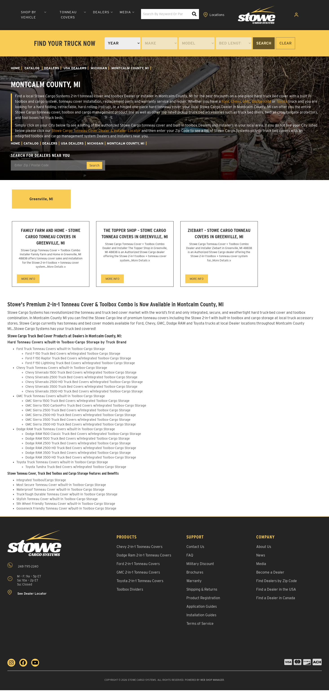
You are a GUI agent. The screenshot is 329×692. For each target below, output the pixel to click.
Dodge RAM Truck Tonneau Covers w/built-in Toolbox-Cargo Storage (65, 431)
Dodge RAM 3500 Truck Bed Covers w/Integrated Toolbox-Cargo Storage (78, 454)
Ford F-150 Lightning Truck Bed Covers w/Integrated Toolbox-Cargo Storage (80, 365)
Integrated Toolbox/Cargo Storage (41, 482)
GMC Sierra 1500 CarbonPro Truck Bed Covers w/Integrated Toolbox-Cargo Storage (85, 407)
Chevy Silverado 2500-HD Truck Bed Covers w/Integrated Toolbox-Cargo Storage (84, 384)
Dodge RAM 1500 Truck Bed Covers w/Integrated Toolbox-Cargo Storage (77, 440)
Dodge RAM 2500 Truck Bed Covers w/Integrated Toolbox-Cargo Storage (78, 445)
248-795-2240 (22, 567)
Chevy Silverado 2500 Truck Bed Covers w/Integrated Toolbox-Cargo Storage (81, 379)
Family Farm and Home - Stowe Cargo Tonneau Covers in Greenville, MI (50, 237)
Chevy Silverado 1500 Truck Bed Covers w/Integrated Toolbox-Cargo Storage (81, 374)
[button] (84, 15)
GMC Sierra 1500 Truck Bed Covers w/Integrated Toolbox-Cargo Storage (77, 403)
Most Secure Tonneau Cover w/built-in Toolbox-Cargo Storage (61, 486)
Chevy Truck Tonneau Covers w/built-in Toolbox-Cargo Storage (61, 370)
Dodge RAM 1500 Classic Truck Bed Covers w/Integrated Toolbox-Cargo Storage (83, 436)
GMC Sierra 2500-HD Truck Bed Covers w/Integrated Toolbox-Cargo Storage (80, 417)
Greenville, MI (41, 199)
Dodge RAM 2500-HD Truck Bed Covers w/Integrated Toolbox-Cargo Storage (80, 450)
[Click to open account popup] (299, 15)
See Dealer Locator (26, 594)
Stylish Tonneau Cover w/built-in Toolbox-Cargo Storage (57, 501)
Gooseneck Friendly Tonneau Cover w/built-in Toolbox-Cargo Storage (66, 510)
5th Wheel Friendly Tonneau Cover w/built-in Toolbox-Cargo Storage (65, 505)
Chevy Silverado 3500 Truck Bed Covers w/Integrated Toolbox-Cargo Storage (81, 388)
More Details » (56, 268)
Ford (225, 101)
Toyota (281, 101)
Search (263, 43)
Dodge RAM (261, 101)
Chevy (236, 101)
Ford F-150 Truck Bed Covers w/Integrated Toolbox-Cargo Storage (72, 355)
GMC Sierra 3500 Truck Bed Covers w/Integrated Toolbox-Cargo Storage (77, 421)
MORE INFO (28, 280)
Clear (285, 43)
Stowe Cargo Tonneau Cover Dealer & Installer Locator (96, 131)
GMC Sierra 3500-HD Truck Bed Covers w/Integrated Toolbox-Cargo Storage (80, 426)
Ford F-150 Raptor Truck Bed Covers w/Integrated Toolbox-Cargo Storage (78, 360)
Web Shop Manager (212, 681)
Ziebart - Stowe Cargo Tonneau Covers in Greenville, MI (219, 237)
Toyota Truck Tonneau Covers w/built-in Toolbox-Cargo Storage (62, 464)
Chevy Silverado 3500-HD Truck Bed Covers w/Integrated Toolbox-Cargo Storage (84, 393)
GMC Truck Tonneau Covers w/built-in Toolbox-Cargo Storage (60, 398)
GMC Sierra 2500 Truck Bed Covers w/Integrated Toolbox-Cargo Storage (77, 412)
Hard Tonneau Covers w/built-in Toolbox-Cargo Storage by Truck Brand (68, 344)
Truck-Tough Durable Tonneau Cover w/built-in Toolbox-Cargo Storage (66, 496)
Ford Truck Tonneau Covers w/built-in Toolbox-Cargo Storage (60, 351)
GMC (246, 101)
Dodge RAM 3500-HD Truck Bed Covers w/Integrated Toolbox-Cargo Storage (80, 459)
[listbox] (122, 43)
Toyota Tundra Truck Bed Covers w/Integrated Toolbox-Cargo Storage (75, 469)
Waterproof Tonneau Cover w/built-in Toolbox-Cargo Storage (60, 491)
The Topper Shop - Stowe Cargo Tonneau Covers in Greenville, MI (134, 237)
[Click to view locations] (279, 15)
